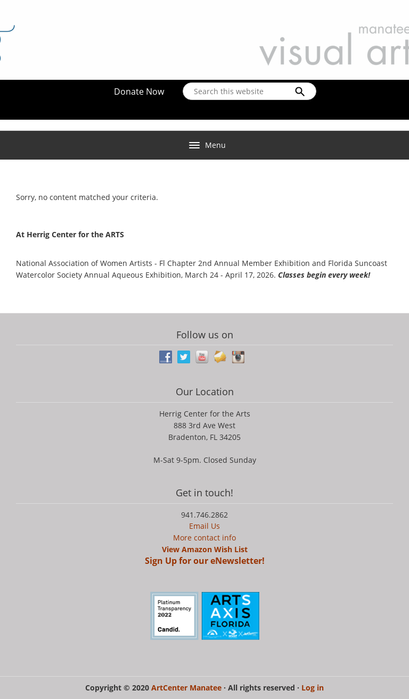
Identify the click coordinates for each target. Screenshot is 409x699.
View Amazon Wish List (205, 549)
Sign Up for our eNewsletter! (205, 561)
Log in (312, 688)
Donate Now (139, 91)
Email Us (204, 526)
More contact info (204, 537)
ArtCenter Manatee (187, 688)
